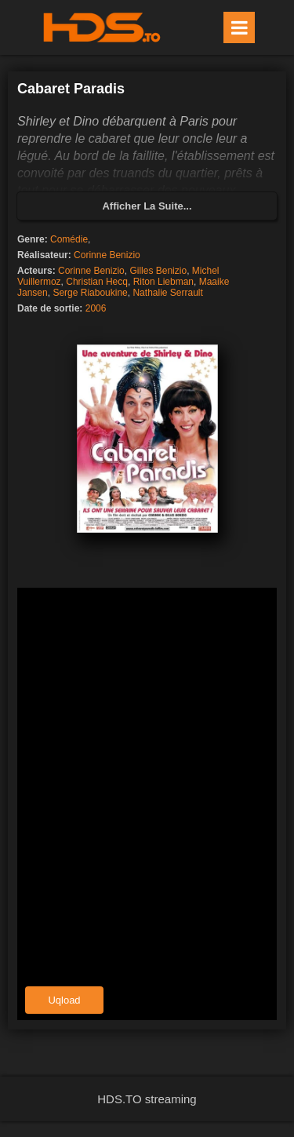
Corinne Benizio (107, 255)
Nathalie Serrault (167, 292)
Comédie (69, 239)
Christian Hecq (97, 281)
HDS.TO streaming (146, 1099)
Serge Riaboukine (90, 292)
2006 (96, 308)
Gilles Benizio (158, 270)
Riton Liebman (163, 281)
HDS (102, 27)
